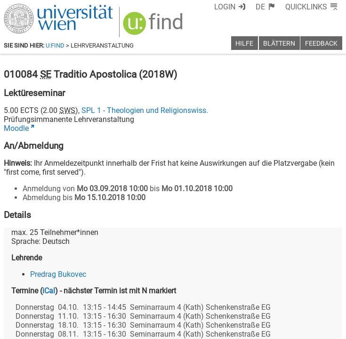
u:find (55, 45)
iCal (48, 290)
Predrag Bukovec (58, 274)
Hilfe (244, 44)
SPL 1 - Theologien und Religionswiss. (144, 110)
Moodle (16, 128)
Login (224, 6)
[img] (154, 26)
